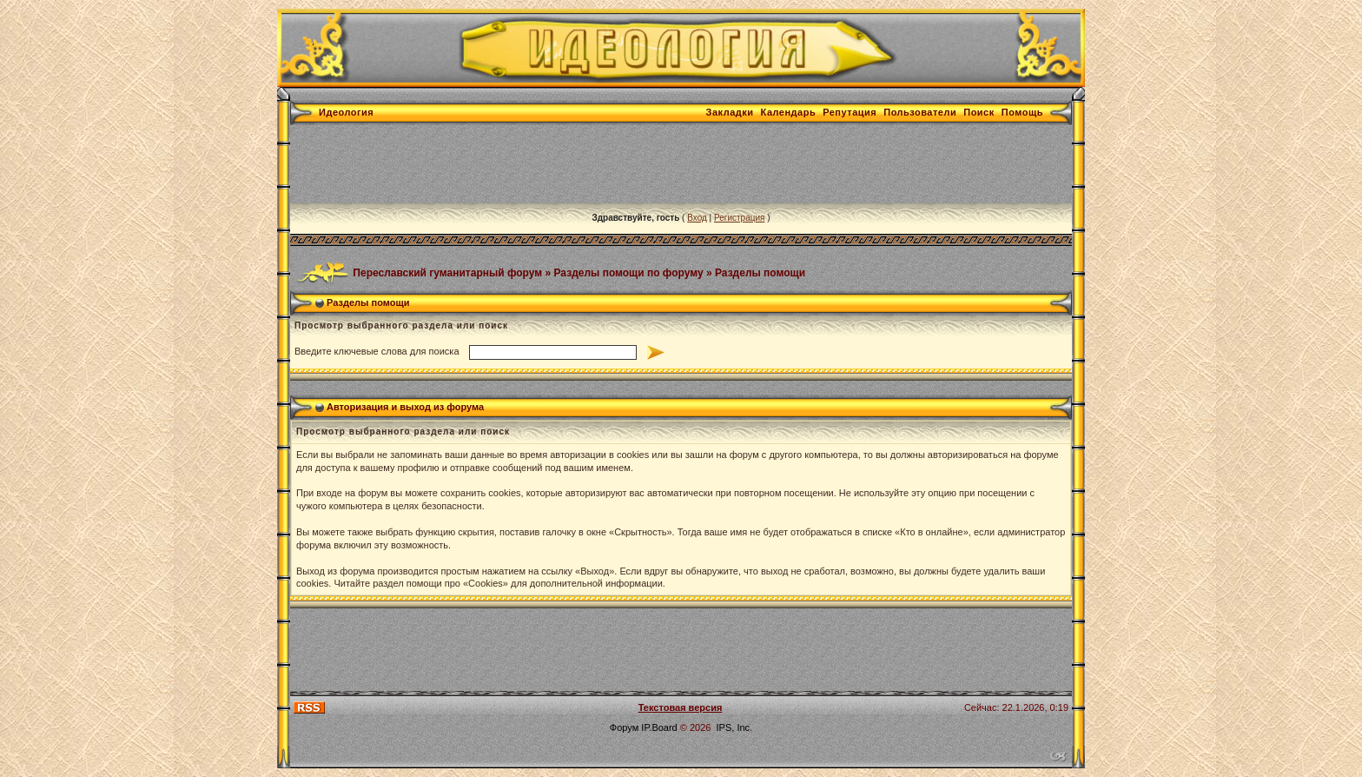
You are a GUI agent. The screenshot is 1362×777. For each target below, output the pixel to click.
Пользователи (919, 112)
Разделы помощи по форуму (629, 272)
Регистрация (739, 217)
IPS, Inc (733, 727)
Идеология (346, 112)
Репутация (849, 112)
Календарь (789, 112)
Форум (624, 727)
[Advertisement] (606, 164)
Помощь (1022, 112)
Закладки (730, 112)
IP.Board (659, 727)
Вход (697, 217)
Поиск (979, 112)
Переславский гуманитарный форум (447, 272)
